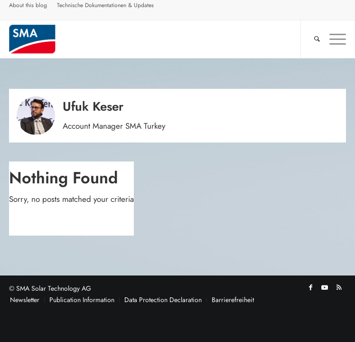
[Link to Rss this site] (339, 287)
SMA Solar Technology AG (53, 288)
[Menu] (333, 39)
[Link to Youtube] (325, 287)
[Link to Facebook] (310, 287)
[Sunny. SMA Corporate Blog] (144, 39)
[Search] (312, 39)
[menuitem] (28, 6)
